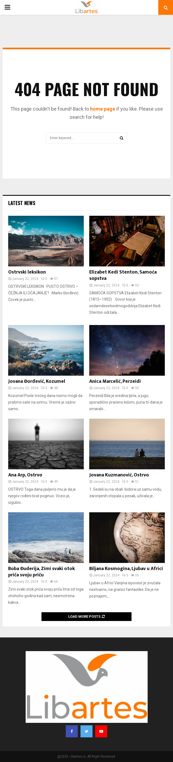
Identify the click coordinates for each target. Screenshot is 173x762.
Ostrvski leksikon (27, 272)
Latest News (21, 202)
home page (102, 109)
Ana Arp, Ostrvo (25, 475)
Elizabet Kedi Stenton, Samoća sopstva (123, 275)
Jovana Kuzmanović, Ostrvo (119, 475)
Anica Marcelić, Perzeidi (115, 381)
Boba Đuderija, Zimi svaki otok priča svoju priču (41, 572)
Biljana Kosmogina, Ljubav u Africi (126, 569)
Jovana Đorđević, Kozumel (36, 381)
